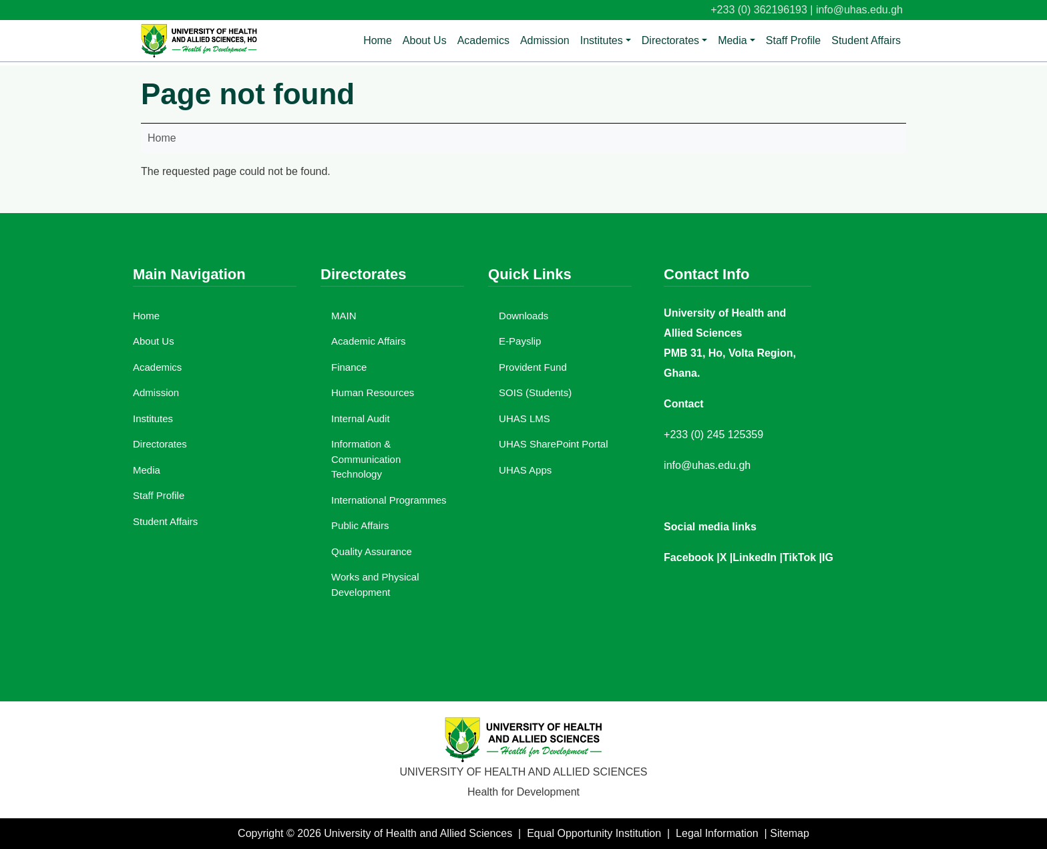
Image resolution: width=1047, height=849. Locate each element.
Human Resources (372, 392)
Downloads (523, 315)
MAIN (344, 315)
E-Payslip (520, 341)
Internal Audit (360, 418)
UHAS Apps (525, 470)
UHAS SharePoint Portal (553, 444)
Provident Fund (533, 367)
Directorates (670, 40)
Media (732, 40)
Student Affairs (866, 40)
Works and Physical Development (375, 584)
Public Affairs (360, 525)
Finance (349, 367)
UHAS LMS (524, 418)
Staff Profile (793, 40)
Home (377, 40)
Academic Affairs (368, 341)
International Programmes (389, 500)
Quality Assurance (371, 551)
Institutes (601, 40)
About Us (425, 40)
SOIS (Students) (535, 392)
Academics (483, 40)
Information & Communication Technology (366, 459)
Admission (545, 40)
